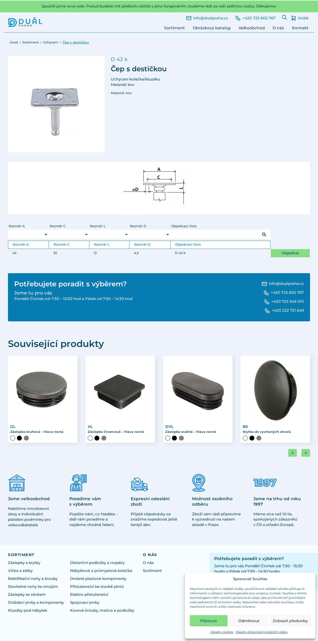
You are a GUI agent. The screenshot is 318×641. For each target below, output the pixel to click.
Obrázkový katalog (212, 28)
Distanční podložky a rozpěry (97, 563)
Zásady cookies (221, 632)
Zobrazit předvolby (290, 620)
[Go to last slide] (292, 453)
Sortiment (174, 28)
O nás (278, 28)
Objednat (290, 253)
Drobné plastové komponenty (98, 579)
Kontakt (300, 28)
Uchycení (50, 42)
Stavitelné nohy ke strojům (33, 587)
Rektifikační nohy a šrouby (33, 579)
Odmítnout (248, 620)
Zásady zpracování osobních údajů (261, 632)
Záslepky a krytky (24, 563)
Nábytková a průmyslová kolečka (101, 571)
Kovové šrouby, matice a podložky (102, 611)
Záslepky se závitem (27, 595)
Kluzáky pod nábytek (27, 611)
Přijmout (208, 620)
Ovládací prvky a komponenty (36, 603)
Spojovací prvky (84, 603)
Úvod (13, 42)
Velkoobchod (251, 28)
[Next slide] (305, 453)
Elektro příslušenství (89, 595)
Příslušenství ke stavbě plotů (97, 587)
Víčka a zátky (20, 571)
